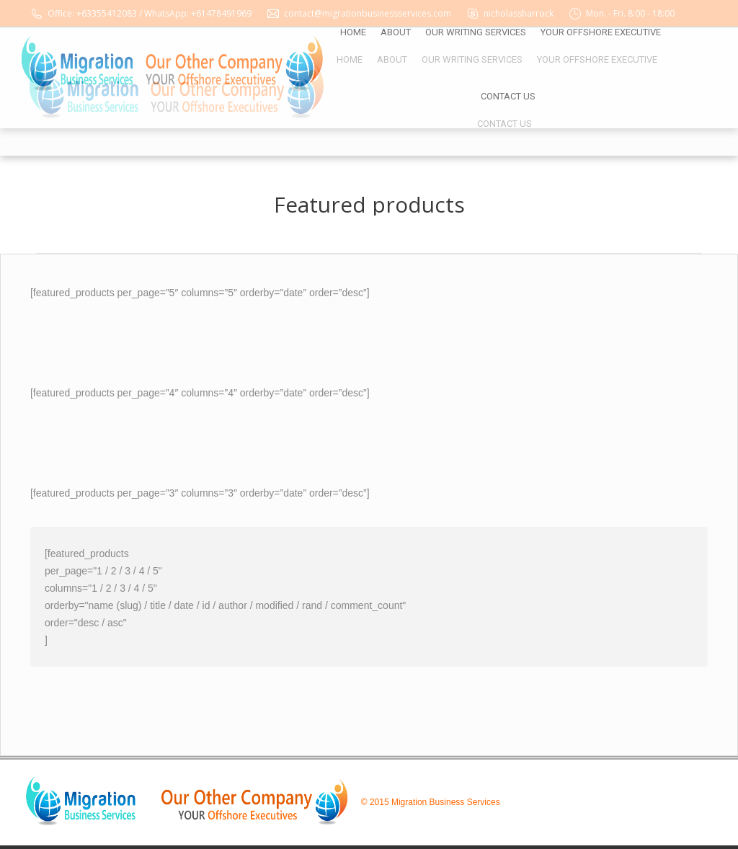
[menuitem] (350, 59)
